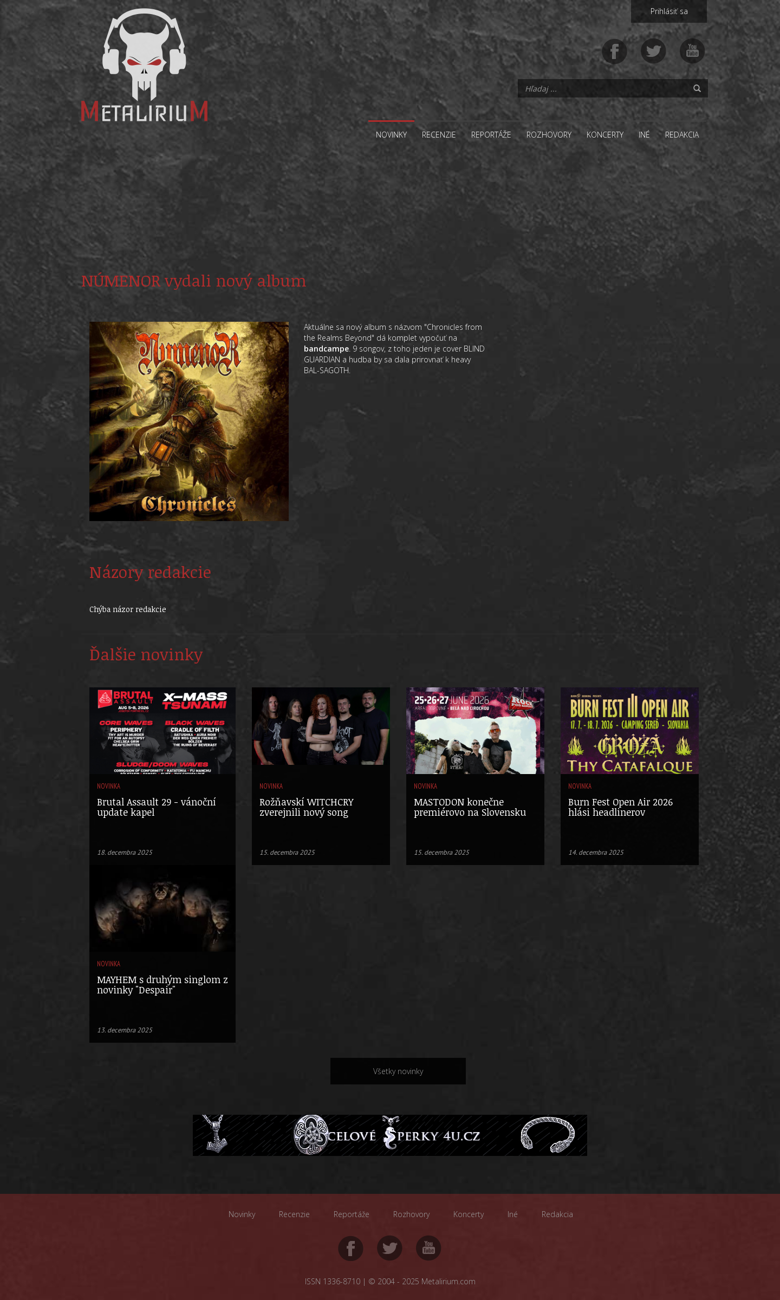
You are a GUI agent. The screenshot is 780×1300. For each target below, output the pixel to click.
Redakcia (682, 134)
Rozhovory (548, 134)
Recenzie (439, 134)
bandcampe (326, 348)
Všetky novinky (398, 1071)
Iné (644, 134)
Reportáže (491, 134)
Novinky (391, 134)
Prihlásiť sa (669, 11)
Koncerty (605, 134)
